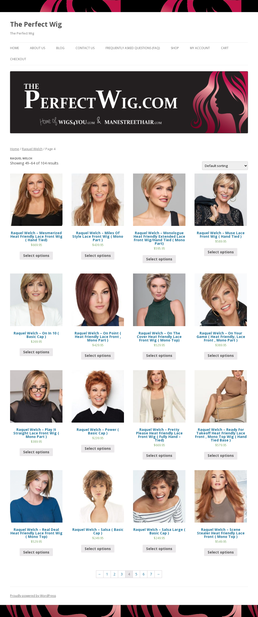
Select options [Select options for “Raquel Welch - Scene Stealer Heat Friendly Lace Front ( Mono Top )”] (221, 552)
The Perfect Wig (36, 24)
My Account (200, 48)
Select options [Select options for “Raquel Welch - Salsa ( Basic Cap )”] (98, 548)
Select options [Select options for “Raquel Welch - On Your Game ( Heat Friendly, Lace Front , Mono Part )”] (221, 355)
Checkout (18, 59)
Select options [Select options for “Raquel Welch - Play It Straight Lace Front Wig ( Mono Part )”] (36, 452)
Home (14, 48)
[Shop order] (225, 165)
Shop (175, 48)
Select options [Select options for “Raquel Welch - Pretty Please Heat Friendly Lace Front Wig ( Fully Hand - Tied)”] (159, 455)
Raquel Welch (32, 149)
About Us (37, 48)
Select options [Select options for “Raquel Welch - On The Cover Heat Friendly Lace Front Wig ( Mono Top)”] (159, 355)
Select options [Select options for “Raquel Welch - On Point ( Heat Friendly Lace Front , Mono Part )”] (98, 355)
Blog (60, 48)
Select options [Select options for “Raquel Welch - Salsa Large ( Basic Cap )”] (159, 548)
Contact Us (85, 48)
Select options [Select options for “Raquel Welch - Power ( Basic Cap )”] (98, 448)
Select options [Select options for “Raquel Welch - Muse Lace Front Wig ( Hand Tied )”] (221, 252)
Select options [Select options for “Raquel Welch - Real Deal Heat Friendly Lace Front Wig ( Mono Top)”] (36, 552)
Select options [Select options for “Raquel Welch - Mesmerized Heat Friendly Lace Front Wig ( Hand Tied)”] (36, 255)
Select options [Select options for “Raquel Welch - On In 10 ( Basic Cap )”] (36, 352)
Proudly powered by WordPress (33, 596)
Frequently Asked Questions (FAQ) (133, 48)
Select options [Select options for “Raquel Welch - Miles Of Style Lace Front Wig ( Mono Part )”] (98, 255)
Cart (225, 48)
